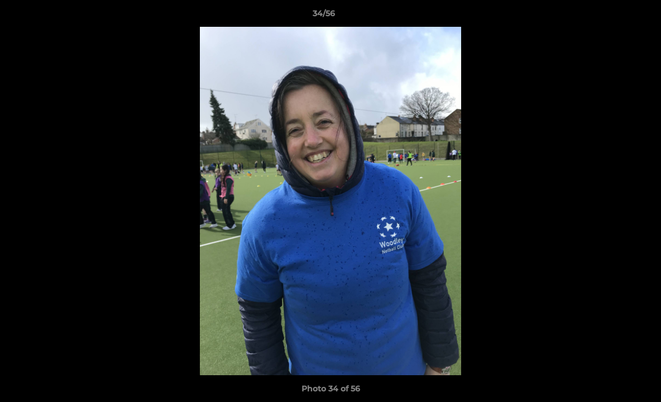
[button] (614, 16)
